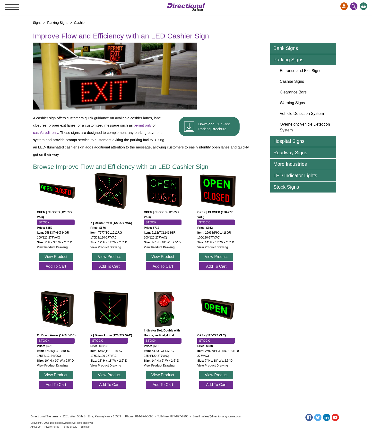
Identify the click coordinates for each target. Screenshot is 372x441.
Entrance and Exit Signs (300, 71)
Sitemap (85, 426)
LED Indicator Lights (295, 175)
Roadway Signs (290, 152)
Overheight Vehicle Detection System (305, 127)
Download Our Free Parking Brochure (214, 126)
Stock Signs (286, 187)
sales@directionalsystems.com (221, 416)
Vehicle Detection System (302, 113)
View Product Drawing (52, 247)
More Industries (290, 164)
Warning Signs (292, 103)
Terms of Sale (69, 426)
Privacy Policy (51, 426)
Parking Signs (288, 59)
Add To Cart (55, 266)
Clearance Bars (293, 92)
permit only (142, 125)
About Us (36, 426)
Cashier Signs (292, 81)
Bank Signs (285, 48)
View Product (55, 257)
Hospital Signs (288, 141)
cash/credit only (45, 132)
